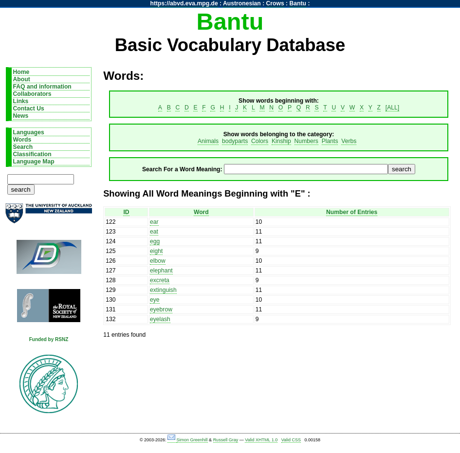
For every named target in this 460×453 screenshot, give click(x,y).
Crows (275, 3)
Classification (32, 154)
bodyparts (235, 141)
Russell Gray (226, 439)
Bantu (298, 3)
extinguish (163, 290)
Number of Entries (351, 212)
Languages (28, 132)
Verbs (348, 141)
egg (155, 241)
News (21, 115)
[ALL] (392, 107)
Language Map (34, 161)
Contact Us (28, 108)
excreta (159, 280)
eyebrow (161, 309)
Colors (259, 141)
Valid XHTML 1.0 (261, 439)
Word (201, 212)
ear (154, 221)
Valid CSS (291, 439)
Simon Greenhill (192, 439)
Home (21, 72)
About (21, 79)
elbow (158, 260)
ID (126, 212)
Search (23, 147)
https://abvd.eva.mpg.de (184, 3)
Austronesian (242, 3)
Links (21, 101)
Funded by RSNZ (49, 339)
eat (154, 231)
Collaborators (32, 94)
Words (22, 139)
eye (155, 299)
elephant (161, 270)
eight (156, 251)
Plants (330, 141)
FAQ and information (42, 86)
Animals (208, 141)
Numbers (306, 141)
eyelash (160, 319)
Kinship (281, 141)
